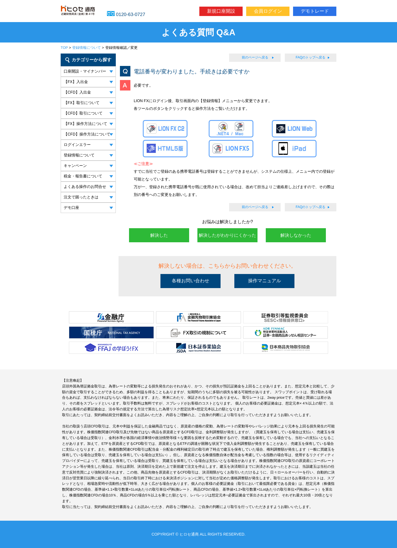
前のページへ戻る (255, 57)
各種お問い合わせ (190, 280)
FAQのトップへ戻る (310, 57)
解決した (159, 235)
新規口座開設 (221, 11)
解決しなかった (295, 235)
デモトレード (315, 11)
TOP (64, 48)
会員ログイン (268, 11)
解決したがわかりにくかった (227, 235)
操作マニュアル (264, 280)
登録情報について (86, 48)
